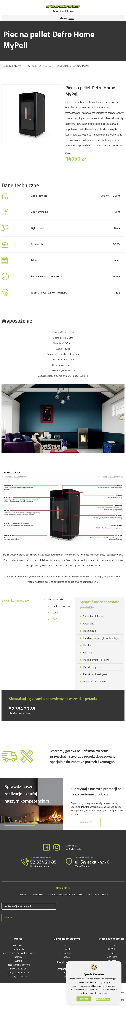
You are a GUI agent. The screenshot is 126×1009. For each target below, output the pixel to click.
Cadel (55, 612)
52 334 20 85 (22, 708)
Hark (111, 953)
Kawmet (111, 961)
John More (112, 957)
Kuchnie (87, 652)
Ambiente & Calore (62, 606)
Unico (67, 957)
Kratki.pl (67, 953)
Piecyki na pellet (33, 66)
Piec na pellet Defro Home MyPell (72, 66)
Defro (48, 66)
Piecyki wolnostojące (95, 674)
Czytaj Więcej (103, 998)
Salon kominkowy (12, 66)
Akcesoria (88, 623)
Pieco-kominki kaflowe (96, 660)
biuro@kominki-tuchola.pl (20, 713)
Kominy (87, 645)
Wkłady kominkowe (94, 681)
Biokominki (89, 631)
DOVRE (112, 949)
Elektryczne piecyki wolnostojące (102, 638)
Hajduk (67, 949)
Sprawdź (20, 821)
